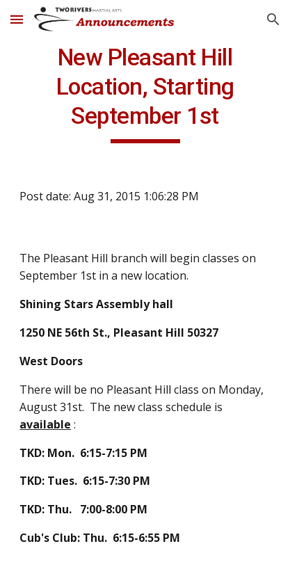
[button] (16, 19)
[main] (145, 93)
